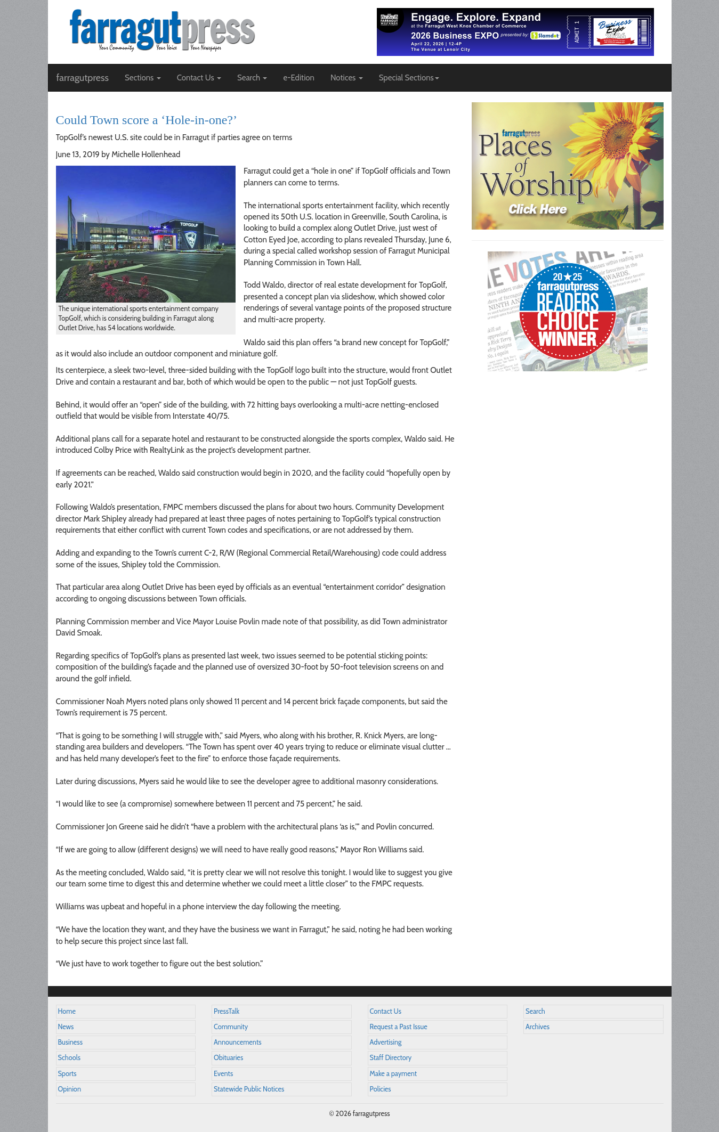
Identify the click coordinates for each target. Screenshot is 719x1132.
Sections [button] (143, 78)
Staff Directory (391, 1058)
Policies (380, 1089)
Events (223, 1074)
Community (231, 1027)
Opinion (70, 1089)
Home (67, 1011)
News (66, 1027)
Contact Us (385, 1011)
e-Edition (298, 78)
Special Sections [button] (409, 78)
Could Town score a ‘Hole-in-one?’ (146, 120)
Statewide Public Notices (249, 1089)
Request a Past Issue (398, 1027)
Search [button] (252, 78)
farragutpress (82, 78)
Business (70, 1042)
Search (535, 1011)
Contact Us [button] (199, 78)
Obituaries (228, 1058)
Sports (67, 1074)
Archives (538, 1027)
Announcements (237, 1042)
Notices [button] (346, 78)
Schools (69, 1058)
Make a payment (393, 1074)
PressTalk (226, 1011)
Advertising (386, 1042)
